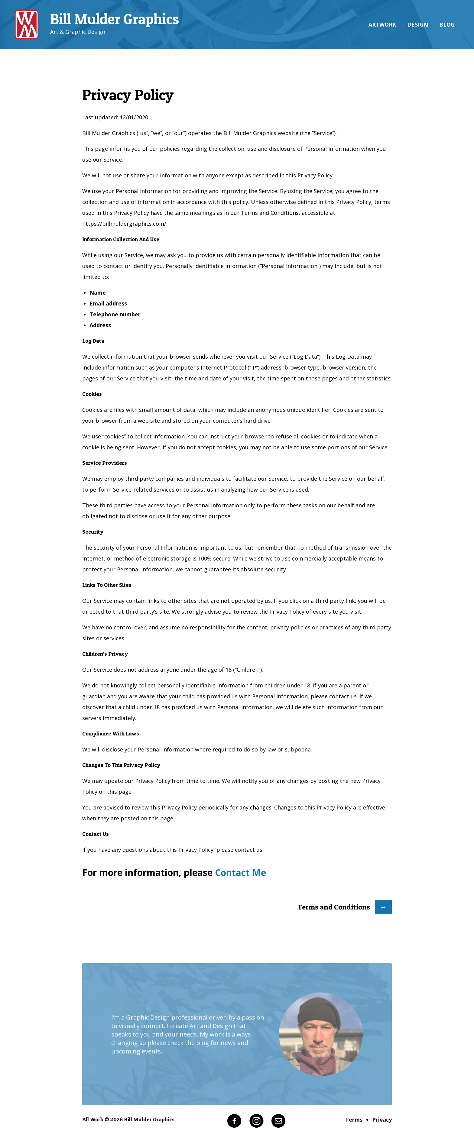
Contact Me (240, 872)
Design (417, 24)
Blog (447, 24)
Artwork (382, 24)
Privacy (382, 1119)
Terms (353, 1119)
